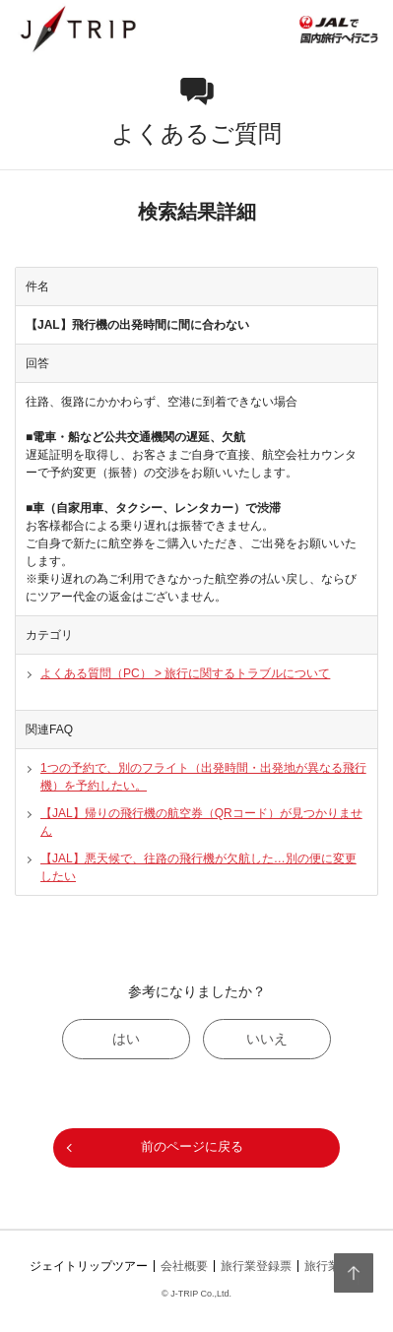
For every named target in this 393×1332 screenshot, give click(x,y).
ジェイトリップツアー (89, 1266)
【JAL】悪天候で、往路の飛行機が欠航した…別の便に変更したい (198, 867)
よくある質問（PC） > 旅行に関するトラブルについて (185, 673)
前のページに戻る (192, 1146)
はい (126, 1039)
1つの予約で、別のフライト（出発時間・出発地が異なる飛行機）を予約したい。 (203, 777)
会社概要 (184, 1266)
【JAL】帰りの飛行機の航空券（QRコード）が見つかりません (201, 822)
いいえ (267, 1039)
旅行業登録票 (256, 1266)
